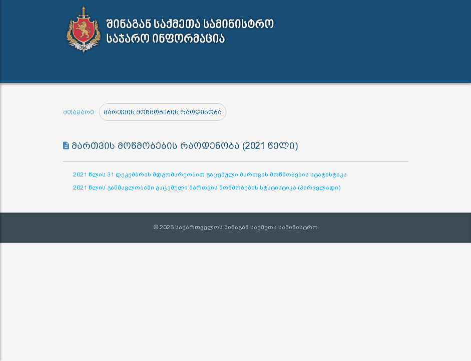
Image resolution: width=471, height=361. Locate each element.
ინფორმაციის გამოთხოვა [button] (206, 70)
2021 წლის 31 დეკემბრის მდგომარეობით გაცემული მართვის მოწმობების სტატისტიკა (210, 174)
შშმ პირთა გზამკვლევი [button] (343, 70)
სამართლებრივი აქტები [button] (121, 70)
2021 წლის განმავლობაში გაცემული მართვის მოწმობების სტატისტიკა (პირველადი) (206, 187)
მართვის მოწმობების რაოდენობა (163, 112)
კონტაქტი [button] (277, 70)
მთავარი (78, 112)
